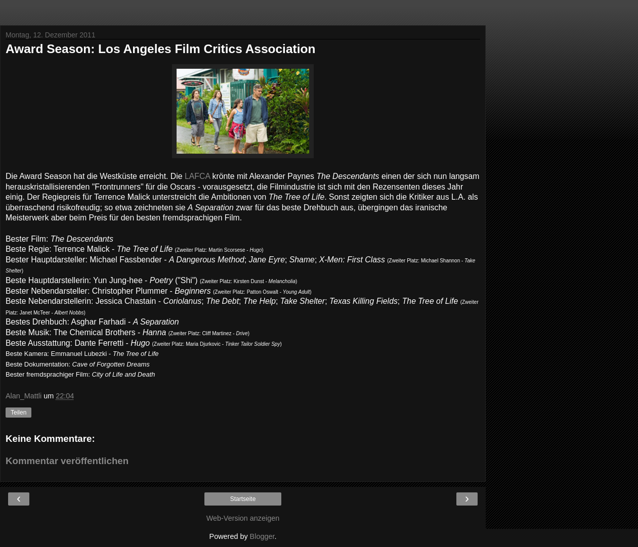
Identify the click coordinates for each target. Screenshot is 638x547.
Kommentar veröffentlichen (67, 460)
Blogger (262, 536)
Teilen (18, 412)
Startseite (243, 499)
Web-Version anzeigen (243, 518)
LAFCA (197, 176)
